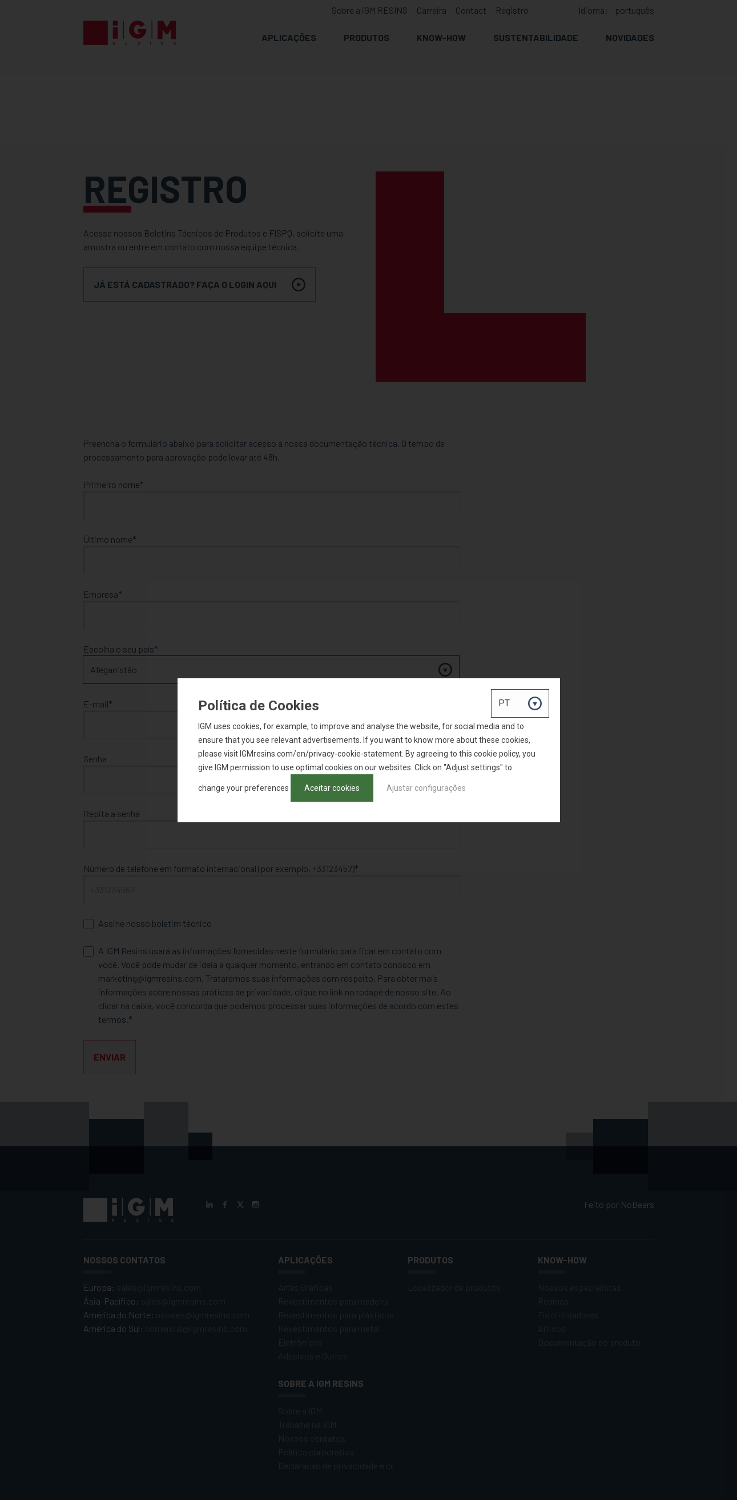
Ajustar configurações (426, 788)
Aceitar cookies (332, 788)
